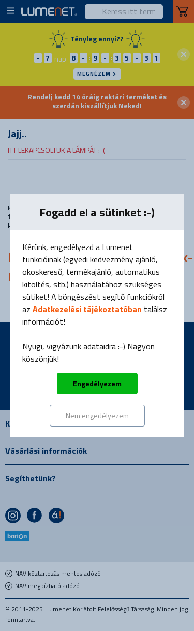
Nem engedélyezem (97, 415)
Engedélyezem (97, 383)
